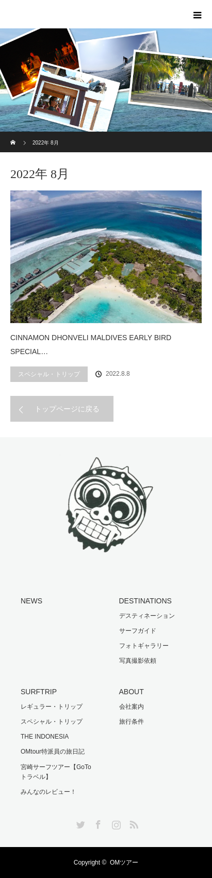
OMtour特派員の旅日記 (53, 751)
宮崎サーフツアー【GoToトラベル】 (56, 771)
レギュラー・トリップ (52, 706)
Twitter (79, 823)
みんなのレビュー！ (48, 791)
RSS (132, 823)
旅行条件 (131, 721)
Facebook (97, 823)
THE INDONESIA (45, 736)
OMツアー (124, 862)
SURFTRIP (39, 692)
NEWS (31, 601)
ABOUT (131, 692)
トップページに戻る (67, 409)
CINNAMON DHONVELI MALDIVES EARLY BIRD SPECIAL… (90, 344)
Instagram (115, 823)
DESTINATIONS (145, 601)
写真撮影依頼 (137, 660)
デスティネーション (147, 615)
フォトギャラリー (144, 645)
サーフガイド (137, 630)
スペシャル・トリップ (49, 374)
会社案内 (131, 706)
